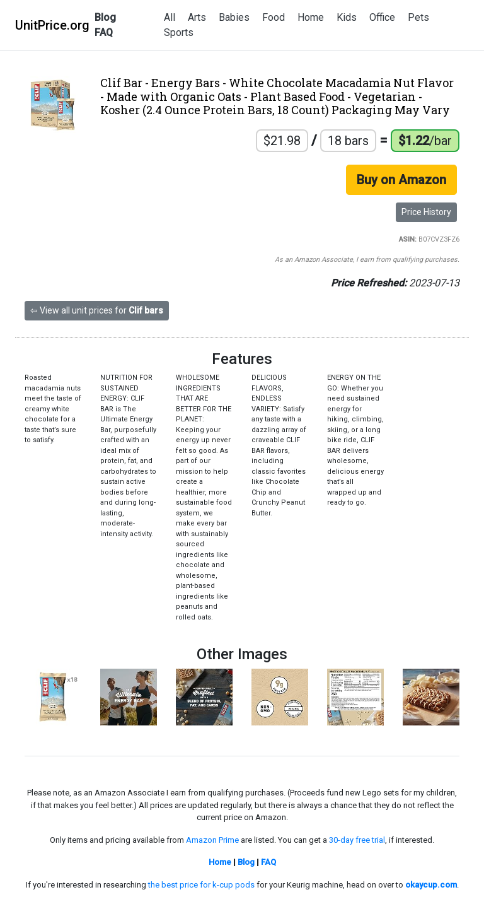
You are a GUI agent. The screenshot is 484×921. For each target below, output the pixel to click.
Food (273, 17)
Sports (178, 32)
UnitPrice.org (52, 25)
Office (382, 17)
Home (310, 17)
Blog (105, 17)
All (169, 17)
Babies (234, 17)
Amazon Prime (212, 840)
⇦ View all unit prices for (96, 310)
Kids (347, 17)
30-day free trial (357, 840)
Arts (197, 17)
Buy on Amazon (401, 179)
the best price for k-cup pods (201, 884)
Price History (426, 212)
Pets (418, 17)
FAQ (104, 32)
